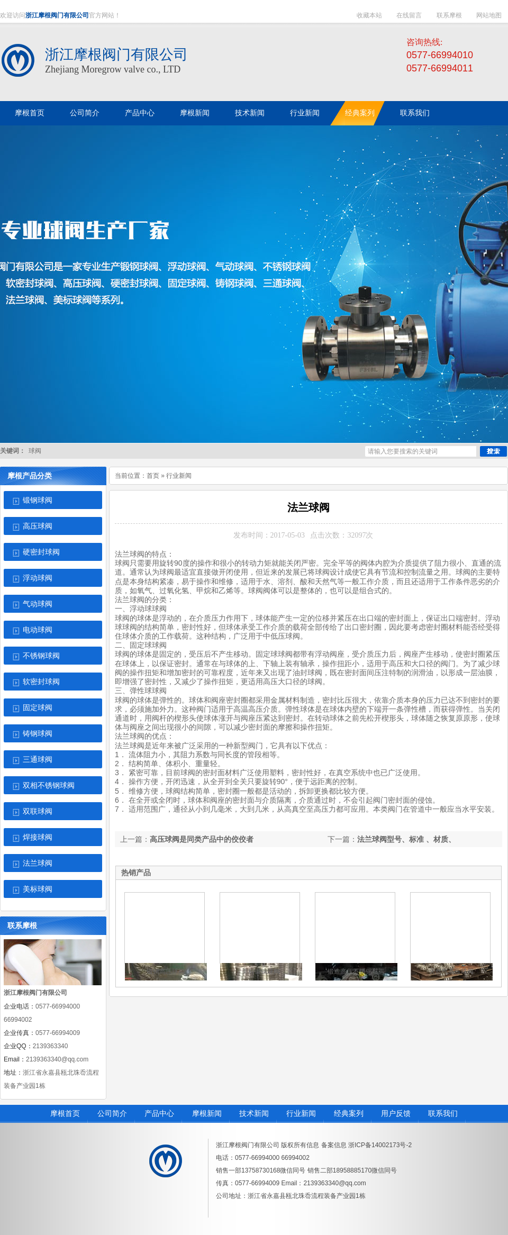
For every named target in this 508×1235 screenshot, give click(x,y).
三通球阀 (37, 760)
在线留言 (409, 15)
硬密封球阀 (41, 552)
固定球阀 (37, 708)
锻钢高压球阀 (166, 971)
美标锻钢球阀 (261, 971)
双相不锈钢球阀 (49, 785)
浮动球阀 (37, 578)
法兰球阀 (37, 863)
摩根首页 (65, 1114)
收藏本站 (369, 15)
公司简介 (112, 1114)
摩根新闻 (207, 1114)
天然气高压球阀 (451, 971)
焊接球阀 (37, 837)
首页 (153, 475)
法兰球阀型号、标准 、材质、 (406, 839)
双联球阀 (37, 811)
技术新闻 (254, 1114)
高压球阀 (37, 526)
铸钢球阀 (37, 734)
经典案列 (349, 1114)
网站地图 (489, 15)
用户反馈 (396, 1114)
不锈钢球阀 (41, 656)
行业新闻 (179, 475)
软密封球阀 (41, 682)
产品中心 (159, 1114)
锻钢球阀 (37, 500)
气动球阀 (37, 604)
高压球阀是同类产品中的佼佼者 (201, 839)
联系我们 (443, 1114)
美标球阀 (37, 889)
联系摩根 (449, 15)
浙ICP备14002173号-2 (380, 1145)
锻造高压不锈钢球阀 (356, 971)
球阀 (35, 451)
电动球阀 (37, 630)
